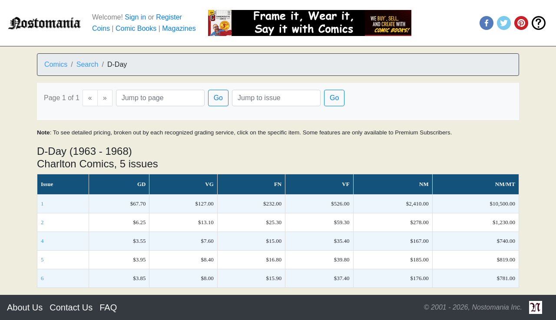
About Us (25, 307)
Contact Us (71, 307)
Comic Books (136, 28)
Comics (55, 64)
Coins (101, 28)
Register (169, 17)
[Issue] (276, 98)
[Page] (160, 98)
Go (218, 97)
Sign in (135, 17)
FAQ (108, 307)
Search (87, 64)
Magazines (178, 28)
